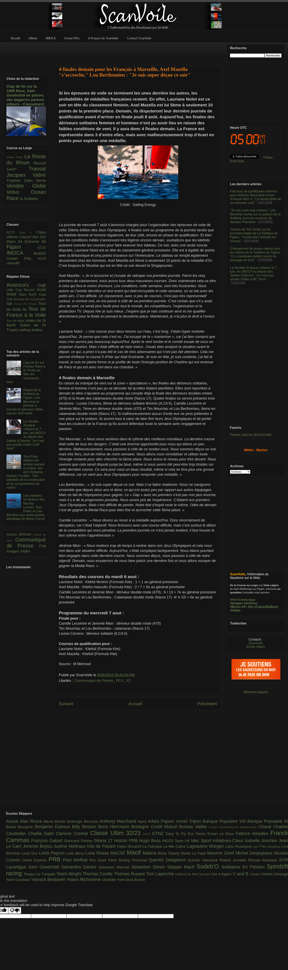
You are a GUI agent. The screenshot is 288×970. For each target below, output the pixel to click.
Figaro (21, 247)
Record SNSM (35, 290)
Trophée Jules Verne (26, 180)
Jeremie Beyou (38, 846)
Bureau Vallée (194, 826)
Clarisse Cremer (73, 833)
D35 (43, 237)
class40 (13, 263)
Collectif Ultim (29, 237)
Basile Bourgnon (20, 827)
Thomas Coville (98, 873)
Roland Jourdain (234, 860)
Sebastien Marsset (114, 867)
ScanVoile (256, 643)
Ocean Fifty (22, 258)
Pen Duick (98, 860)
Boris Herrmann (114, 826)
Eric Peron (197, 834)
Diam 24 (15, 241)
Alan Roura (32, 821)
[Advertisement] (138, 52)
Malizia (150, 853)
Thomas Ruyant (130, 873)
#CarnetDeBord (266, 607)
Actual (13, 821)
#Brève (235, 607)
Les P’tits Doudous (267, 846)
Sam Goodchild (44, 866)
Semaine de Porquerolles (29, 299)
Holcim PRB (126, 840)
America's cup (26, 285)
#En (250, 607)
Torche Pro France (26, 303)
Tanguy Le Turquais (40, 874)
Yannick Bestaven (49, 879)
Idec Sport (202, 840)
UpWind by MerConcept (193, 874)
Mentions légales (256, 692)
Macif (135, 852)
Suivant (66, 703)
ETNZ (159, 833)
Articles (12, 534)
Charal (265, 826)
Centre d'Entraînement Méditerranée (233, 827)
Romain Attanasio (263, 860)
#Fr (244, 607)
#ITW (233, 599)
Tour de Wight (15, 320)
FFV (120, 681)
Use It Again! (222, 874)
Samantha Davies (79, 866)
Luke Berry (75, 853)
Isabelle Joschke (262, 840)
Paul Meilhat (76, 859)
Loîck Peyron (52, 853)
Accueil (135, 703)
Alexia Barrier (55, 821)
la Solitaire (29, 198)
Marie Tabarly (169, 853)
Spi (10, 303)
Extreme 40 (35, 241)
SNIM (12, 294)
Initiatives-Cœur (228, 840)
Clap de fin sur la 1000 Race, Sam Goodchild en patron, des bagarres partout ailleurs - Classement (25, 95)
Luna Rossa (97, 853)
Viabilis (255, 874)
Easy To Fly (177, 834)
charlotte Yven (114, 880)
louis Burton (135, 880)
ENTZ (147, 834)
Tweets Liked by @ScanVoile (250, 434)
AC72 (12, 232)
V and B (241, 873)
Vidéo (25, 551)
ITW (42, 546)
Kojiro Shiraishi (130, 846)
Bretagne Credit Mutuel (155, 826)
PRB (56, 859)
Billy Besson (85, 826)
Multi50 (39, 253)
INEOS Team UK (176, 841)
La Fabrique (153, 846)
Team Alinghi (70, 873)
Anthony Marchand (118, 821)
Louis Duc (30, 853)
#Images (236, 603)
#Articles (251, 603)
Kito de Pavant (102, 846)
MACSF (118, 853)
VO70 (42, 258)
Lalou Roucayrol (239, 846)
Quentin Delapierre (168, 859)
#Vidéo (235, 610)
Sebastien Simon (149, 866)
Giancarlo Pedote (79, 841)
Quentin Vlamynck (204, 860)
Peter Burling (120, 860)
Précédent (207, 703)
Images (13, 551)
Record (39, 163)
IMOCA (19, 253)
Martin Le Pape (194, 853)
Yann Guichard (18, 880)
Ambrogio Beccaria (83, 821)
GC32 (41, 247)
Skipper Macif (182, 866)
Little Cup (15, 290)
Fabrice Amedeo (253, 833)
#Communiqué (246, 599)
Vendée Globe (26, 186)
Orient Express (35, 860)
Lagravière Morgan (206, 846)
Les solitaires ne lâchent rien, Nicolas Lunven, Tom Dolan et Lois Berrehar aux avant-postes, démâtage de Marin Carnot (25, 507)
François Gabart (47, 840)
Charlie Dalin (42, 833)
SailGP (17, 169)
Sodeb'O (208, 866)
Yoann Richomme (84, 879)
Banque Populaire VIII (225, 821)
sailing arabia (30, 330)
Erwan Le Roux (221, 834)
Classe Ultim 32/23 (116, 833)
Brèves (26, 534)
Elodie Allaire (256, 646)
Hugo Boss (150, 840)
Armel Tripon (189, 821)
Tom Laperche (160, 873)
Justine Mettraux (70, 846)
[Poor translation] (14, 910)
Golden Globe (15, 157)
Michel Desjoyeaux (254, 853)
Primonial (140, 860)
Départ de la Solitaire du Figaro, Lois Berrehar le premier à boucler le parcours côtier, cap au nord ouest (24, 401)
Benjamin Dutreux (53, 826)
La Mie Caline (175, 846)
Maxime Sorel (221, 853)
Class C (27, 232)
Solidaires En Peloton (244, 866)
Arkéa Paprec (162, 821)
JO (128, 681)
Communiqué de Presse (94, 681)
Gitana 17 (103, 840)
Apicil (143, 821)
